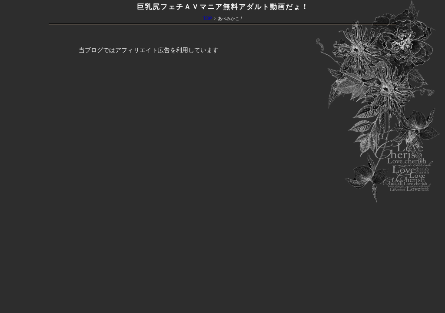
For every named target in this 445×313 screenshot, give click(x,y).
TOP (207, 18)
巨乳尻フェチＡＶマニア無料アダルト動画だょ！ (223, 6)
